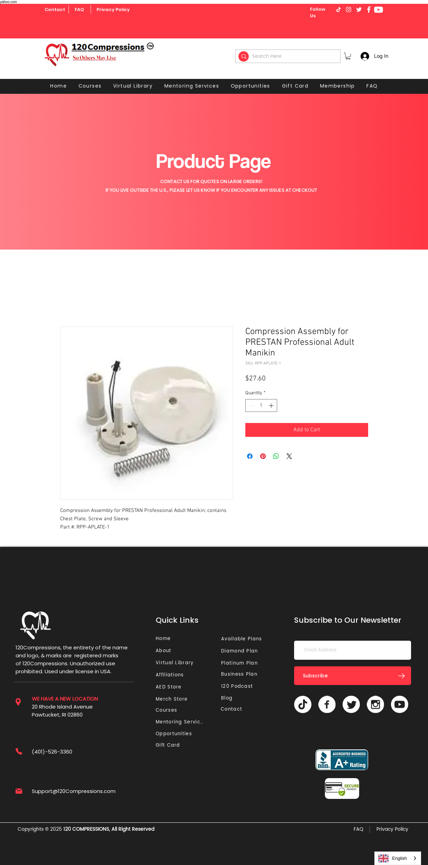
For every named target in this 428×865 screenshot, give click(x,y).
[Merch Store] (174, 699)
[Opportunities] (175, 734)
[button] (348, 56)
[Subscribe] (352, 675)
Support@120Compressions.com (74, 791)
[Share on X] (289, 456)
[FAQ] (79, 10)
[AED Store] (169, 687)
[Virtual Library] (183, 663)
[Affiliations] (172, 675)
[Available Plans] (242, 639)
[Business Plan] (241, 674)
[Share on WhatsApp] (276, 456)
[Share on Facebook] (250, 456)
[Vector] (327, 704)
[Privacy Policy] (113, 10)
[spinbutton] (261, 405)
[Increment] (271, 405)
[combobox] (397, 858)
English (392, 858)
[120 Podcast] (238, 686)
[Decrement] (250, 405)
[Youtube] (378, 9)
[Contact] (55, 10)
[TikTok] (302, 704)
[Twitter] (351, 704)
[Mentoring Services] (182, 722)
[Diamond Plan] (241, 651)
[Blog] (229, 698)
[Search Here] (289, 56)
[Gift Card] (169, 745)
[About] (166, 651)
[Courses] (169, 710)
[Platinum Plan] (241, 663)
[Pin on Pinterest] (263, 456)
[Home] (164, 639)
